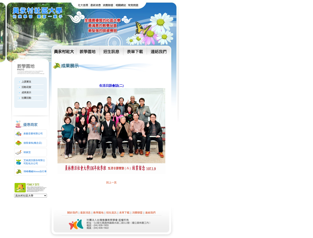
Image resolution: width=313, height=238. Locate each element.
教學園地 (98, 212)
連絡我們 (150, 212)
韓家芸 (27, 152)
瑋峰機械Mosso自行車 (35, 171)
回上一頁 (111, 182)
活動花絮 (26, 87)
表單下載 (124, 212)
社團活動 (26, 97)
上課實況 (26, 81)
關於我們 (72, 212)
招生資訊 (111, 212)
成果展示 (26, 92)
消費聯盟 (137, 212)
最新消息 (85, 212)
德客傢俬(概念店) (33, 143)
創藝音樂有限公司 (33, 133)
